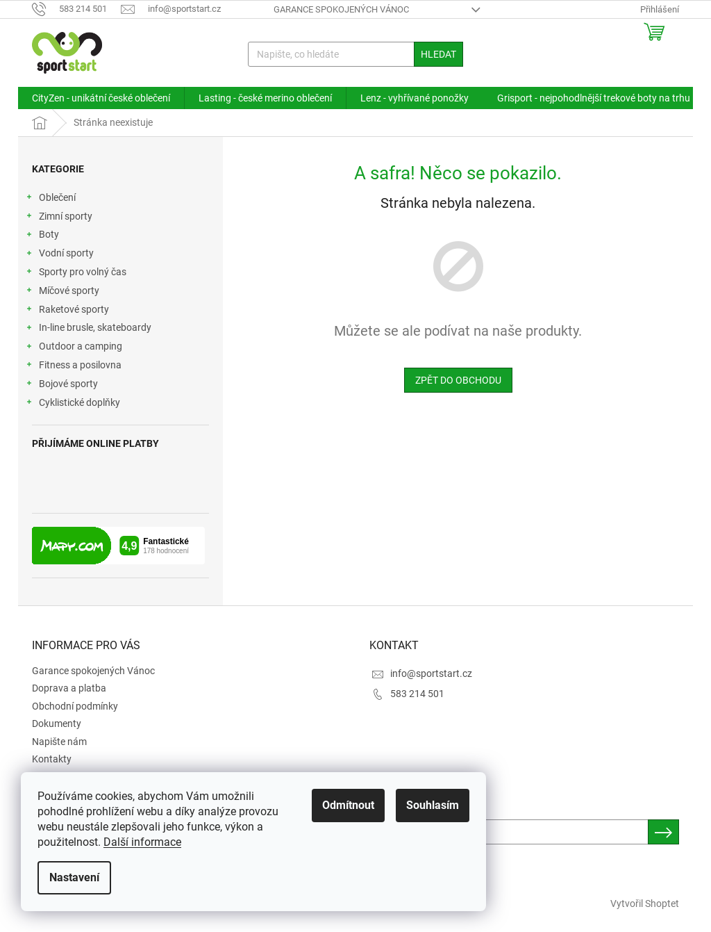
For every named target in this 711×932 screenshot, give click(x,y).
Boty (42, 236)
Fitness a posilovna (73, 367)
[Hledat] (356, 54)
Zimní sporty (58, 218)
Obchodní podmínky (75, 706)
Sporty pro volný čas (75, 273)
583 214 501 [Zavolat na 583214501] (417, 693)
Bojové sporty (61, 385)
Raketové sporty (67, 311)
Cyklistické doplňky (72, 404)
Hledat (438, 54)
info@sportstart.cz (431, 673)
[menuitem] (101, 98)
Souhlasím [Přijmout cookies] (432, 805)
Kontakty (52, 759)
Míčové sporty (62, 292)
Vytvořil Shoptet (644, 903)
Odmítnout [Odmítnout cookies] (348, 805)
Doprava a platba (69, 688)
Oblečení (50, 199)
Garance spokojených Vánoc (341, 9)
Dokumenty (56, 723)
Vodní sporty (59, 255)
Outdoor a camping (73, 348)
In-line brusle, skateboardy (88, 329)
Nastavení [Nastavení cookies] (74, 877)
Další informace (142, 842)
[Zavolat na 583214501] (76, 8)
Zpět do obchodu (458, 380)
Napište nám (59, 741)
